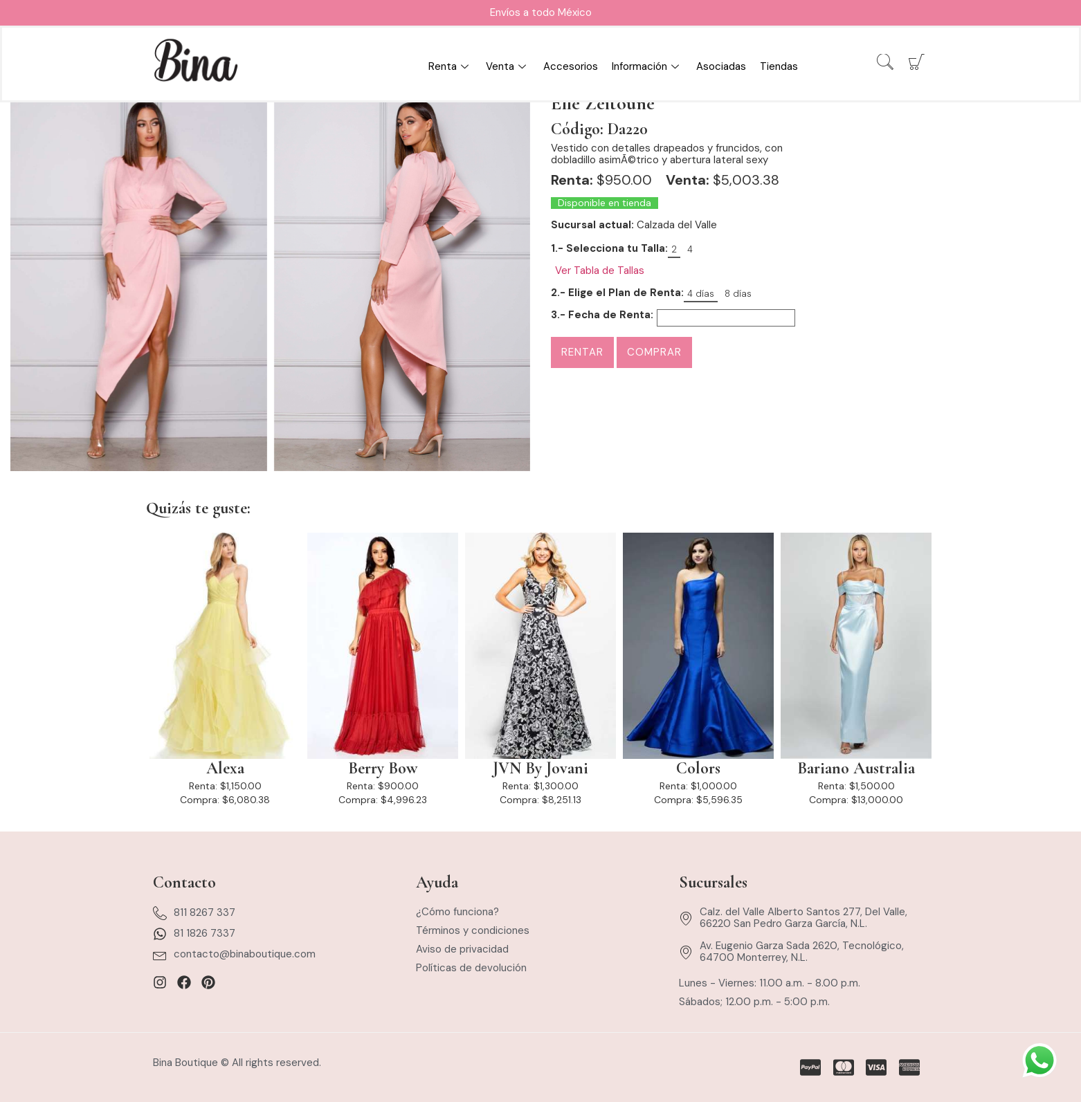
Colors (698, 768)
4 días (700, 294)
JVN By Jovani (540, 768)
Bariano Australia (856, 768)
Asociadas (721, 66)
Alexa (225, 768)
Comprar (654, 352)
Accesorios (570, 66)
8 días (738, 294)
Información (647, 66)
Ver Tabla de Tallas (599, 271)
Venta (507, 66)
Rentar (582, 352)
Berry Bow (382, 768)
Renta (450, 66)
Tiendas (779, 66)
